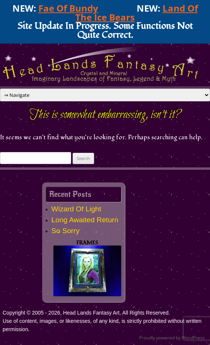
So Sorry (66, 231)
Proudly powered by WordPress (172, 337)
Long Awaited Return (85, 220)
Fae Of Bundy (68, 8)
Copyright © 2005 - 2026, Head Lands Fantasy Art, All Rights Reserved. (86, 313)
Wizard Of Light (76, 209)
